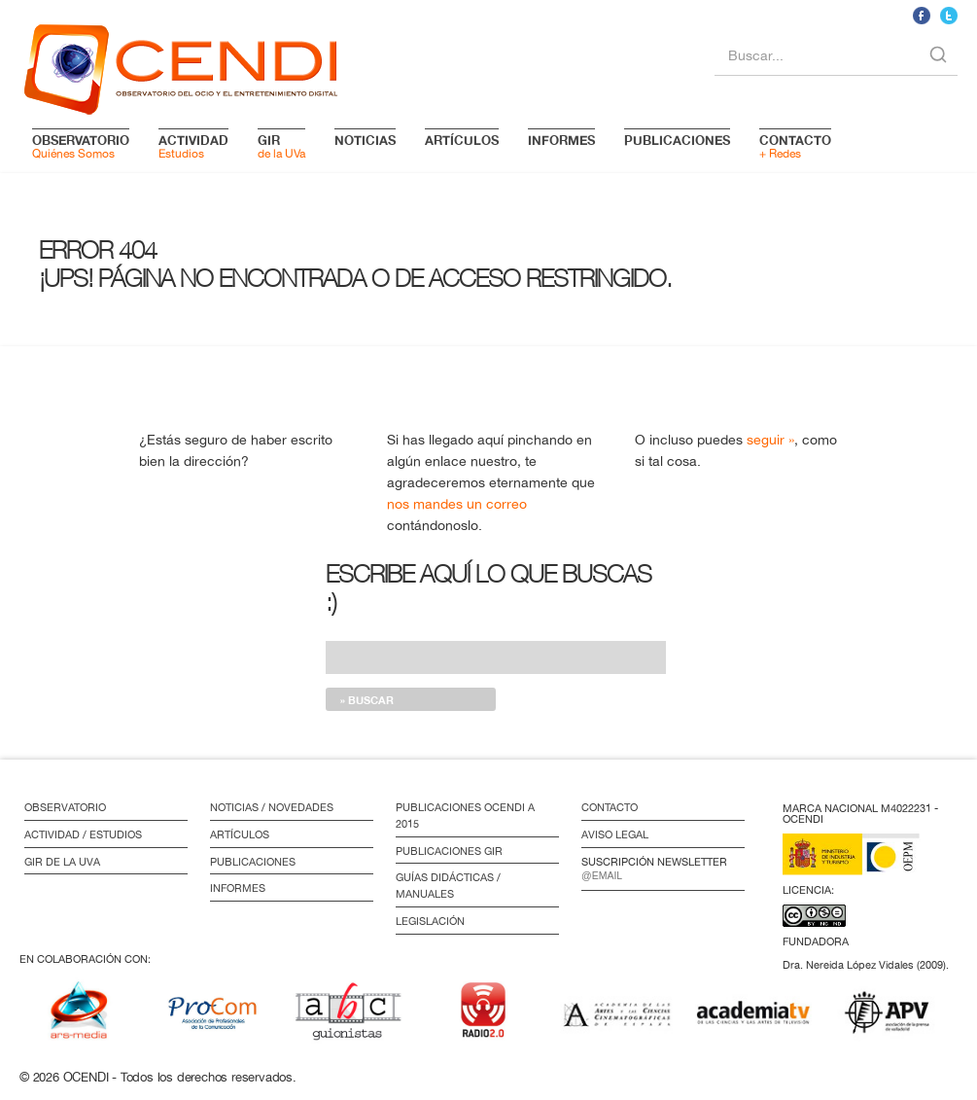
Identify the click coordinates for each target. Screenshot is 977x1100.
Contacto (609, 807)
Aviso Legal (614, 834)
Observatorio (65, 807)
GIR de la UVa (62, 862)
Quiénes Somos (80, 146)
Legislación (430, 921)
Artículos (239, 834)
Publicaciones (253, 862)
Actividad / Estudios (83, 834)
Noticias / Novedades (271, 807)
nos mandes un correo (457, 504)
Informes (237, 888)
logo (180, 66)
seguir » (770, 439)
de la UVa (281, 146)
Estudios (193, 146)
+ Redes (795, 146)
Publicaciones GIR (449, 851)
